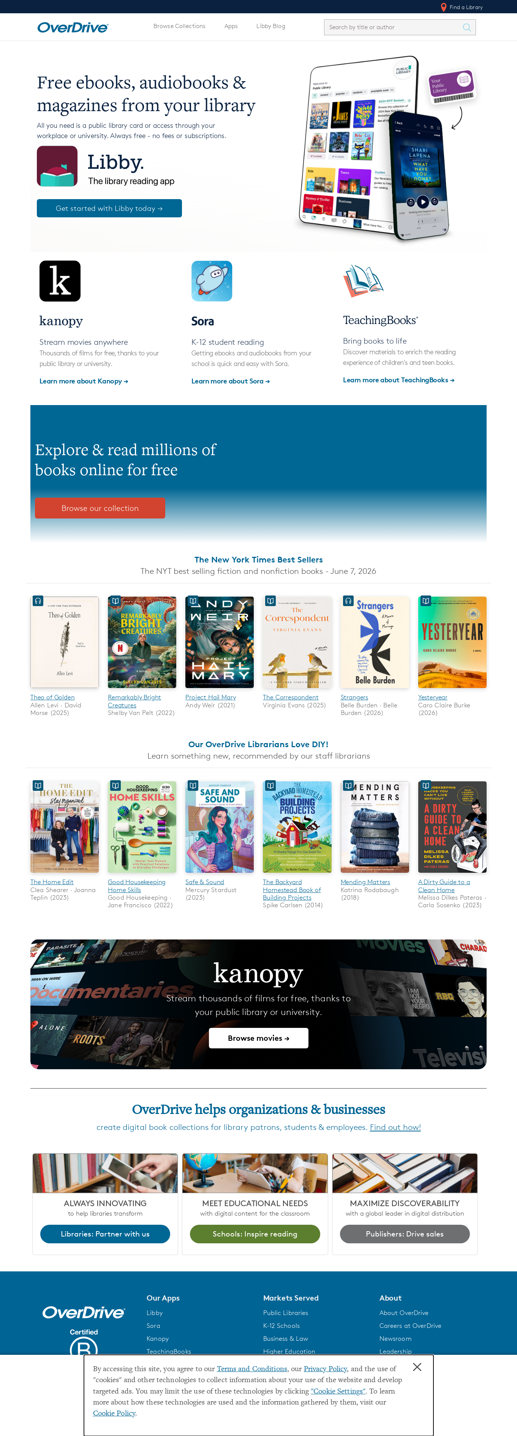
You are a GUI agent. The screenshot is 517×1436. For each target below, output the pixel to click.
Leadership (395, 1352)
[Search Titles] (469, 27)
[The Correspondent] (297, 689)
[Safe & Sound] (219, 874)
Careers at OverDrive (410, 1326)
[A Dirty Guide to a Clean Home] (452, 874)
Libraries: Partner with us (105, 1234)
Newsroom (395, 1339)
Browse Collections (179, 26)
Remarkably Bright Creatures (134, 701)
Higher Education (289, 1352)
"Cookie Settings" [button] (338, 1391)
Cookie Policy (114, 1413)
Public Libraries (285, 1313)
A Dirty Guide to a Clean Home (444, 886)
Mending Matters (365, 882)
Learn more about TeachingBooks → (398, 379)
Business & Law (285, 1339)
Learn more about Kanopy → (84, 380)
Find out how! (395, 1127)
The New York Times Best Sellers (258, 559)
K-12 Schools (281, 1326)
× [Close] (417, 1367)
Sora (153, 1326)
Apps (231, 26)
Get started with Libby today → (109, 208)
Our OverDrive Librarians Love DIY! (258, 744)
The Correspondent (290, 697)
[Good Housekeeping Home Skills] (142, 874)
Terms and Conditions (252, 1369)
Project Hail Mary (210, 697)
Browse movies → (258, 1038)
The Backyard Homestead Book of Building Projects (292, 890)
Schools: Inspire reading (255, 1234)
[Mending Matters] (375, 874)
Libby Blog (270, 26)
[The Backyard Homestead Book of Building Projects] (297, 874)
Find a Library (461, 7)
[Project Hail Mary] (219, 689)
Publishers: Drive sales (405, 1234)
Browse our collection (100, 508)
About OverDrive (404, 1313)
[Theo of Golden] (64, 689)
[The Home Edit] (64, 874)
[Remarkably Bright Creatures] (142, 689)
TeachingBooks (169, 1352)
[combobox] (393, 27)
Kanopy (158, 1339)
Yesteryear (432, 697)
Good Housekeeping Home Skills (137, 886)
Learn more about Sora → (230, 380)
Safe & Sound (204, 882)
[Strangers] (375, 689)
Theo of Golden (52, 697)
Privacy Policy (325, 1369)
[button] (200, 1298)
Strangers (354, 697)
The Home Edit (52, 882)
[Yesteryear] (452, 689)
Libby (155, 1313)
